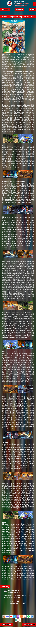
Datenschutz (29, 624)
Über (32, 10)
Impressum (6, 624)
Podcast (5, 10)
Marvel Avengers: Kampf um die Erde (18, 17)
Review (19, 10)
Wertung (5, 587)
